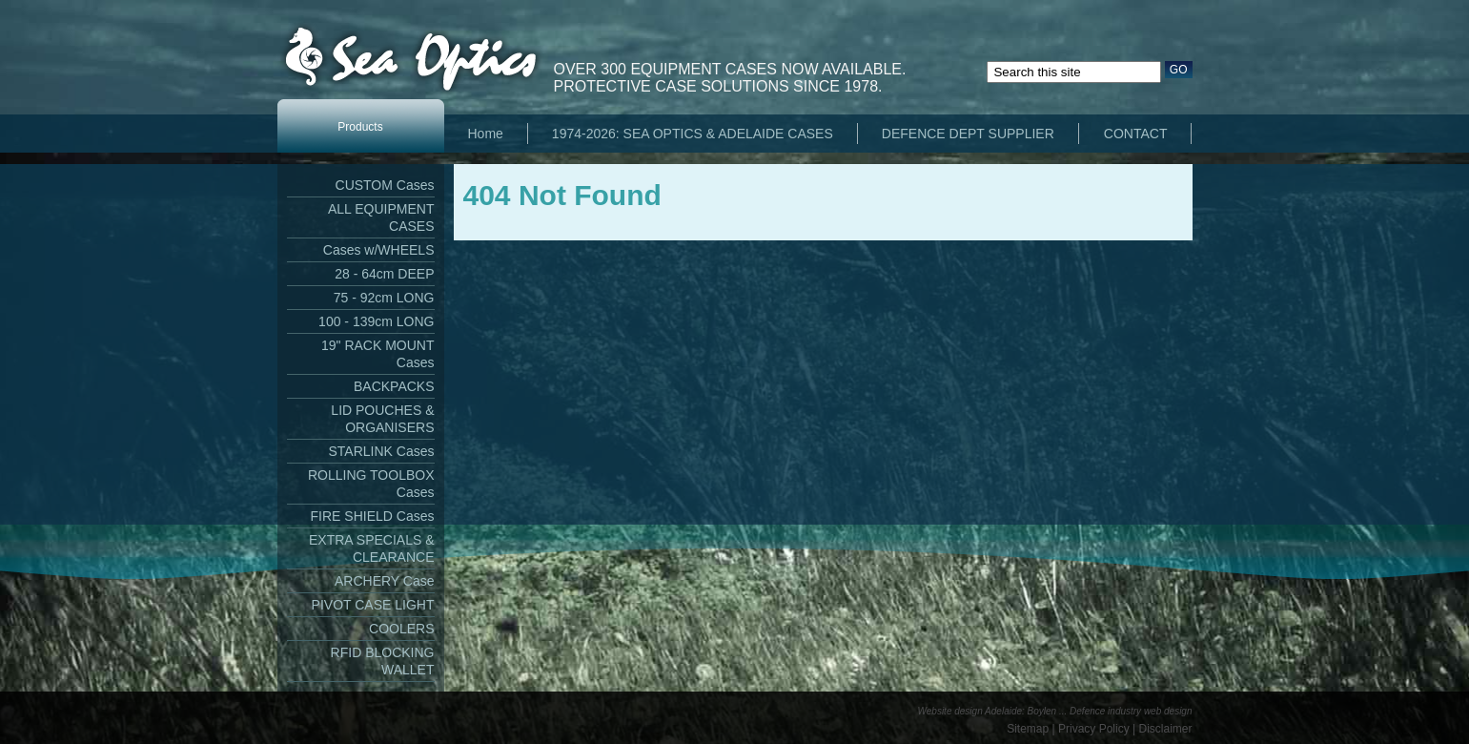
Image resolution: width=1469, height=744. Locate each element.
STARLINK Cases (382, 451)
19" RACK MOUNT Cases (378, 354)
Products (359, 127)
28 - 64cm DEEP (384, 273)
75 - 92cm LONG (384, 297)
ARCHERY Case (385, 581)
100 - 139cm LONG (376, 321)
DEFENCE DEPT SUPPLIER (968, 133)
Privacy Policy (1094, 728)
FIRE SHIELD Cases (373, 516)
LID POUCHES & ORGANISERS (382, 419)
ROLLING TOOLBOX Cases (371, 483)
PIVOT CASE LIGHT (373, 604)
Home (485, 133)
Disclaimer (1165, 728)
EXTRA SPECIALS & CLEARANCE (372, 548)
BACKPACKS (394, 386)
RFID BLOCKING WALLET (383, 661)
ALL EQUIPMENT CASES (381, 217)
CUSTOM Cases (385, 185)
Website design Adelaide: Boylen (987, 711)
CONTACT (1136, 133)
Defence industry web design (1131, 711)
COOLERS (401, 628)
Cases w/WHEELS (379, 250)
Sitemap (1028, 728)
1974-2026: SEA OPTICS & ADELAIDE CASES (692, 133)
